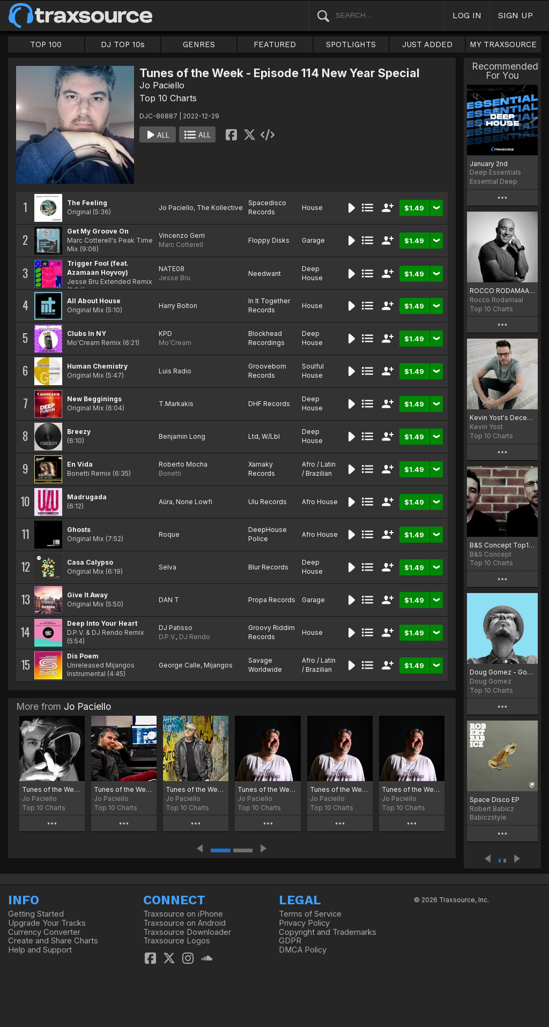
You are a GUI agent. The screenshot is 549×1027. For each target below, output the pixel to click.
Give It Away (87, 595)
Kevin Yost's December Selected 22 (502, 418)
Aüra (166, 502)
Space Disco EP (495, 800)
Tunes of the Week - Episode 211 (52, 789)
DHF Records (269, 404)
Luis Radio (175, 371)
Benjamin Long (182, 436)
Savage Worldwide (265, 664)
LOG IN (466, 15)
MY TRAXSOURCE (503, 44)
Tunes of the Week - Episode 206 (412, 789)
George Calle (180, 665)
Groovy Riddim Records (271, 632)
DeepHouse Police (267, 534)
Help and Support (40, 950)
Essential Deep (493, 181)
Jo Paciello (161, 85)
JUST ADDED (427, 44)
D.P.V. (167, 637)
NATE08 (171, 269)
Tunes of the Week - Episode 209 (196, 789)
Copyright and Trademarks (327, 932)
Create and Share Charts (53, 941)
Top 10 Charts (168, 98)
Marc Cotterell (181, 245)
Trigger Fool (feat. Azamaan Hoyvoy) (98, 267)
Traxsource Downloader (187, 932)
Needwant (264, 273)
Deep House (312, 273)
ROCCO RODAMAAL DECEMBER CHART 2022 (502, 291)
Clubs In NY (86, 333)
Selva (167, 567)
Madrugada (87, 497)
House (312, 208)
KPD (165, 333)
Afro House (320, 502)
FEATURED (275, 44)
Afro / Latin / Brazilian (319, 468)
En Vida (80, 464)
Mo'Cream (175, 343)
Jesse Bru (174, 278)
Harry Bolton (178, 306)
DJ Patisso (175, 628)
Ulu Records (267, 502)
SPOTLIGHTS (351, 44)
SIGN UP (515, 15)
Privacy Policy (304, 923)
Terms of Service (310, 914)
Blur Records (268, 567)
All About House (94, 301)
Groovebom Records (267, 370)
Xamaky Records (261, 468)
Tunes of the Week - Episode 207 (340, 789)
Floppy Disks (269, 240)
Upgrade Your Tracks (47, 923)
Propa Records (271, 600)
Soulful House (313, 370)
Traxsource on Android (184, 923)
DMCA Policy (303, 950)
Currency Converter (44, 932)
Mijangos (218, 665)
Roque (169, 534)
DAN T (169, 600)
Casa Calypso (90, 562)
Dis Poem (83, 656)
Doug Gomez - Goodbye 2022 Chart (502, 672)
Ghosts (79, 530)
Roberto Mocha (183, 464)
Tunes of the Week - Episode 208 (268, 789)
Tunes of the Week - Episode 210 (124, 789)
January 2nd (489, 164)
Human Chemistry (97, 366)
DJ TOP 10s (123, 44)
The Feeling (87, 203)
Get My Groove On (98, 231)
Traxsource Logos (176, 941)
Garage (313, 240)
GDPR (290, 941)
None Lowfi (194, 502)
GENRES (199, 44)
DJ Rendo (194, 637)
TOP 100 (46, 44)
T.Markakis (176, 404)
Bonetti (170, 473)
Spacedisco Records (267, 207)
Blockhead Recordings (266, 338)
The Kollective (220, 208)
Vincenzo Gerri (182, 235)
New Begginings (94, 399)
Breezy (79, 432)
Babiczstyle (488, 817)
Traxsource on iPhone (183, 914)
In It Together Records (269, 305)
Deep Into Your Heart (102, 623)
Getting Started (36, 914)
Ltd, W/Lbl (264, 436)
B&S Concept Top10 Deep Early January (502, 545)
